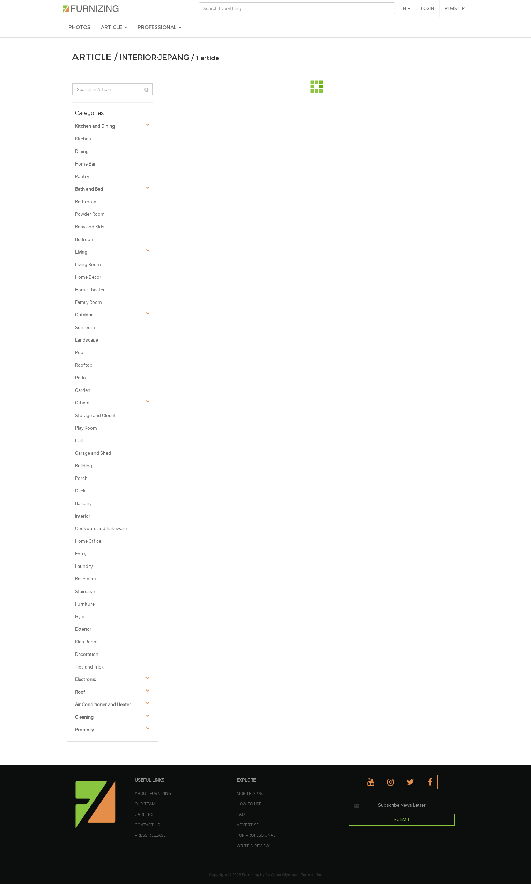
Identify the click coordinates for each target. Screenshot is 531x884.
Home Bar (85, 164)
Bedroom (85, 239)
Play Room (86, 428)
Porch (81, 478)
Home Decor (88, 277)
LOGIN (427, 9)
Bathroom (85, 202)
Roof (80, 692)
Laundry (84, 566)
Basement (85, 579)
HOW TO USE (249, 803)
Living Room (88, 265)
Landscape (86, 340)
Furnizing (250, 874)
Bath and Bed (89, 189)
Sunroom (85, 327)
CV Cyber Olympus (281, 874)
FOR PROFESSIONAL (256, 835)
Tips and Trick (89, 667)
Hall (79, 441)
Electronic (85, 679)
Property (84, 730)
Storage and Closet (95, 415)
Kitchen (83, 139)
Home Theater (90, 290)
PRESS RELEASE (150, 835)
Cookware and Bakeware (101, 529)
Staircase (85, 591)
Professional (160, 27)
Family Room (88, 302)
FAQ (241, 814)
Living (81, 252)
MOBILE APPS (250, 793)
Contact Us (147, 824)
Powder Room (90, 214)
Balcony (83, 503)
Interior (82, 516)
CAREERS (144, 814)
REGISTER (455, 9)
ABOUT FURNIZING (153, 793)
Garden (82, 390)
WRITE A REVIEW (253, 845)
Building (83, 466)
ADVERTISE (248, 824)
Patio (80, 378)
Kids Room (86, 642)
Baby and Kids (89, 227)
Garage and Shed (93, 453)
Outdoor (84, 315)
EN (405, 9)
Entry (80, 554)
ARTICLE (114, 27)
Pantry (82, 177)
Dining (82, 151)
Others (82, 403)
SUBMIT (402, 820)
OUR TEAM (145, 803)
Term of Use (311, 874)
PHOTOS (79, 27)
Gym (79, 617)
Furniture (85, 604)
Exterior (83, 629)
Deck (80, 491)
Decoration (86, 654)
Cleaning (84, 717)
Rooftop (84, 365)
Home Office (88, 541)
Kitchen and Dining (95, 126)
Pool (79, 353)
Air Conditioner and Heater (103, 705)
